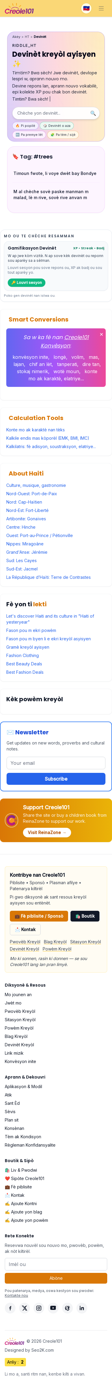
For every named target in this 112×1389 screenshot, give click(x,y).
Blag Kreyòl (55, 941)
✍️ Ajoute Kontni (21, 1203)
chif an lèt (40, 364)
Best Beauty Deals (24, 663)
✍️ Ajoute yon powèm (26, 1220)
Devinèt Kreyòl (24, 948)
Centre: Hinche (21, 527)
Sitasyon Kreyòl (85, 941)
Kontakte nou (16, 1295)
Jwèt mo (13, 1002)
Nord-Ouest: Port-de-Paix (31, 493)
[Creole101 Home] (19, 8)
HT (27, 37)
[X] (24, 1308)
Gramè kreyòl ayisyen (27, 647)
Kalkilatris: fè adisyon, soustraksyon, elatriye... (51, 446)
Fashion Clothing (22, 655)
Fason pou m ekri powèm (31, 630)
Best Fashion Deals (25, 672)
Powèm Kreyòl (57, 948)
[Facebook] (10, 1308)
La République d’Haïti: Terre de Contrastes (48, 577)
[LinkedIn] (81, 1308)
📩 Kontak (25, 929)
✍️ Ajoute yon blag (23, 1211)
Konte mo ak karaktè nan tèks (35, 429)
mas (93, 357)
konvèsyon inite (30, 357)
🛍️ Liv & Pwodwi (21, 1170)
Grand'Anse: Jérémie (26, 552)
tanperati (67, 364)
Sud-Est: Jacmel (22, 568)
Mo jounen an (18, 994)
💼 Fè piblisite (18, 1186)
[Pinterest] (67, 1308)
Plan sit (12, 1119)
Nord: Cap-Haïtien (24, 501)
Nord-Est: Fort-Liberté (27, 510)
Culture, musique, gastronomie (36, 485)
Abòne (56, 1278)
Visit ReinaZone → (47, 832)
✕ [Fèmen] (101, 334)
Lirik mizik (14, 1053)
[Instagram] (38, 1308)
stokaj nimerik (32, 371)
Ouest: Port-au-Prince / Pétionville (39, 535)
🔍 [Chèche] (93, 113)
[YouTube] (53, 1308)
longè (59, 357)
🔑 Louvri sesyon (26, 282)
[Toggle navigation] (101, 8)
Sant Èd (12, 1103)
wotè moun (66, 371)
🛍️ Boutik (85, 916)
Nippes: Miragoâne (25, 543)
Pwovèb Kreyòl (25, 941)
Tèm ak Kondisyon (23, 1136)
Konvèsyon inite (20, 1061)
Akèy (16, 37)
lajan (18, 364)
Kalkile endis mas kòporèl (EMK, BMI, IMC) (47, 438)
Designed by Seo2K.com (29, 1350)
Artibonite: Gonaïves (26, 518)
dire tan (90, 364)
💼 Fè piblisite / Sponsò (39, 916)
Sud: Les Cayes (21, 560)
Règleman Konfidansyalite (30, 1144)
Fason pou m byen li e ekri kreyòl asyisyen (48, 638)
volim (77, 357)
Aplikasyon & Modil (23, 1086)
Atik (8, 1094)
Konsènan (14, 1128)
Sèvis (10, 1111)
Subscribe (56, 779)
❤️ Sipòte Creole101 (24, 1178)
